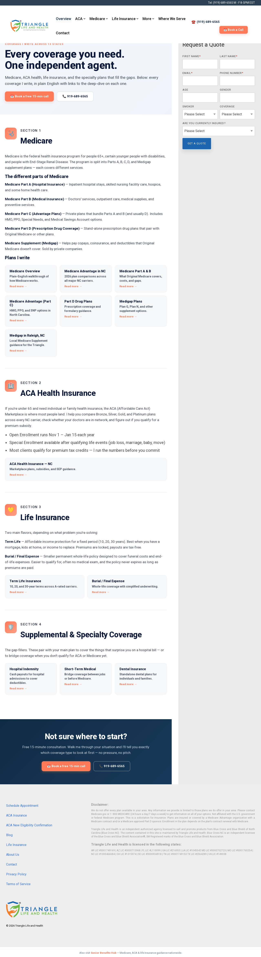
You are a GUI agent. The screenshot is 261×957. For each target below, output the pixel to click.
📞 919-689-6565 (75, 96)
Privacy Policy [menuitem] (16, 874)
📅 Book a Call (233, 29)
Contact (63, 33)
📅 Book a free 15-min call (29, 96)
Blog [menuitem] (9, 835)
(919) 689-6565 (223, 2)
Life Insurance (125, 19)
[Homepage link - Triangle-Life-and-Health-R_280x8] (31, 915)
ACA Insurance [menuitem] (16, 815)
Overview (63, 19)
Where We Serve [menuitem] (172, 19)
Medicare (99, 19)
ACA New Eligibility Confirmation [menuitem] (29, 825)
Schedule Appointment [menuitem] (22, 806)
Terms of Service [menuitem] (18, 884)
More (148, 19)
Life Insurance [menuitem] (16, 845)
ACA (80, 19)
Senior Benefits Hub (103, 952)
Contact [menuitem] (11, 864)
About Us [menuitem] (12, 855)
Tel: (210, 2)
